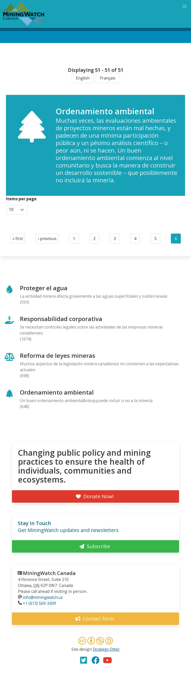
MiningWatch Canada (49, 573)
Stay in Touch (34, 523)
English (83, 78)
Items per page (21, 199)
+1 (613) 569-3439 (39, 603)
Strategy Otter (106, 649)
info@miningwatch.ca (42, 597)
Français (107, 78)
